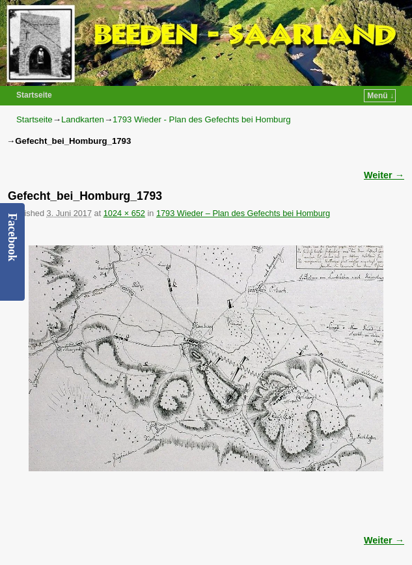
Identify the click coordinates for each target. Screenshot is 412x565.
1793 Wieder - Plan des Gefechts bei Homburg (201, 119)
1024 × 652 (124, 213)
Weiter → (384, 175)
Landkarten (82, 119)
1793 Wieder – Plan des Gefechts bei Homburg (243, 213)
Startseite (34, 95)
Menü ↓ (380, 95)
